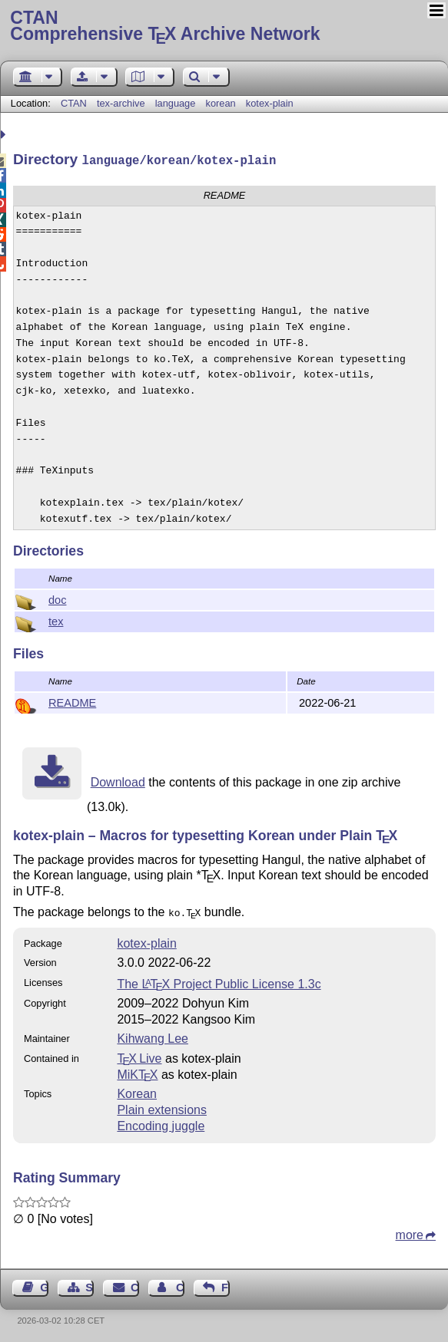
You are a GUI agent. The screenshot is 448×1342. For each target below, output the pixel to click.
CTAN (74, 103)
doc (57, 598)
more (409, 1231)
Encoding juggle (160, 1122)
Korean (137, 1090)
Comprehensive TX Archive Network (223, 27)
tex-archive (121, 103)
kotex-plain (270, 103)
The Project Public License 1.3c (218, 981)
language (175, 103)
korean (221, 103)
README (72, 701)
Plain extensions (162, 1106)
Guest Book (44, 1284)
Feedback (225, 1284)
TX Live (139, 1055)
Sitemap (89, 1284)
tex (55, 620)
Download (118, 780)
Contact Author (180, 1284)
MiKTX (137, 1071)
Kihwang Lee (152, 1035)
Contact (135, 1284)
